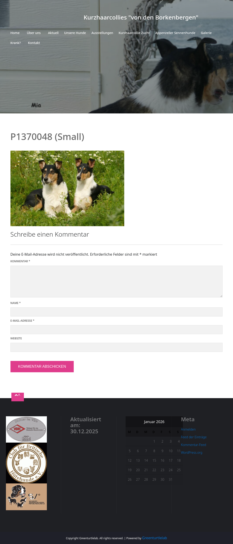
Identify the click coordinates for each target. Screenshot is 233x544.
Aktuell (53, 33)
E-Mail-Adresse (22, 321)
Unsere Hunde (75, 33)
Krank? (15, 43)
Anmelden (188, 429)
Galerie (206, 33)
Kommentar (20, 261)
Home (15, 33)
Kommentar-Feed (193, 445)
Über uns (34, 33)
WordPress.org (191, 452)
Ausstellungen (102, 33)
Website (16, 338)
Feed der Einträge (194, 437)
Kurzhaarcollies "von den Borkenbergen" (141, 17)
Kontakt (34, 43)
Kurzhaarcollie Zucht (134, 33)
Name (15, 303)
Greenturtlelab (154, 537)
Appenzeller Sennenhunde (175, 33)
